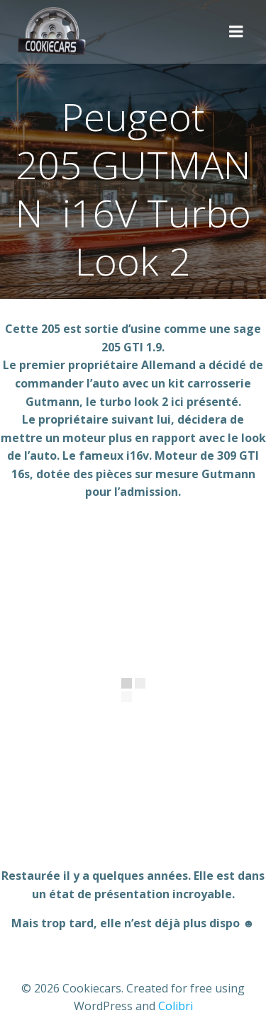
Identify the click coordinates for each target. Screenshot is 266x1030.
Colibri (175, 1006)
